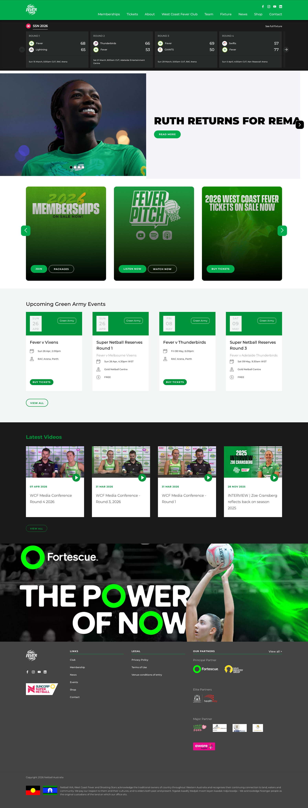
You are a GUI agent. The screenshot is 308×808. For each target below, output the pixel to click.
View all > (275, 651)
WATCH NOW (162, 269)
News (73, 674)
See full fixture (273, 26)
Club (72, 659)
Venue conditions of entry (147, 674)
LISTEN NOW (132, 268)
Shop (73, 689)
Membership (77, 667)
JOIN (39, 268)
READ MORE (167, 134)
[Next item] (286, 50)
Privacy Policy (140, 659)
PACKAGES (61, 269)
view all (36, 528)
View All (37, 403)
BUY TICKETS (221, 268)
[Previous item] (22, 50)
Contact (75, 697)
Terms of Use (139, 667)
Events (74, 682)
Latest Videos (44, 437)
